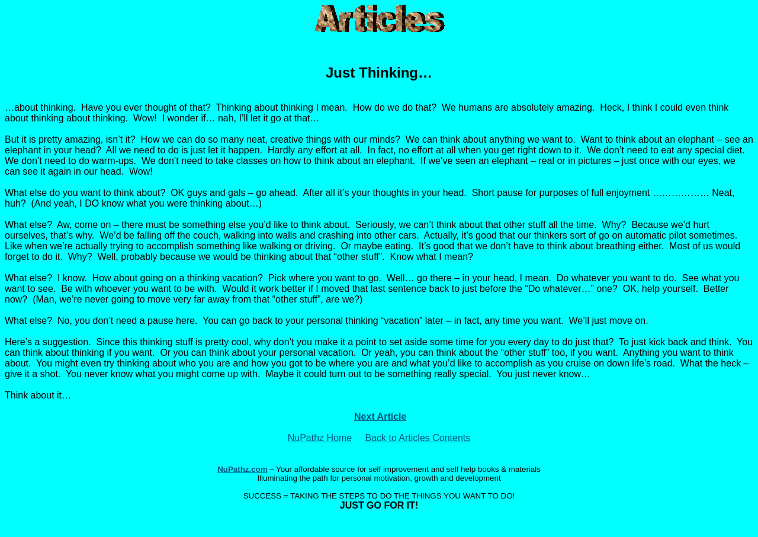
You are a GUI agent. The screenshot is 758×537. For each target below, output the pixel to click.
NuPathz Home (320, 438)
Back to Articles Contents (417, 438)
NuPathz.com (242, 469)
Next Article (380, 416)
